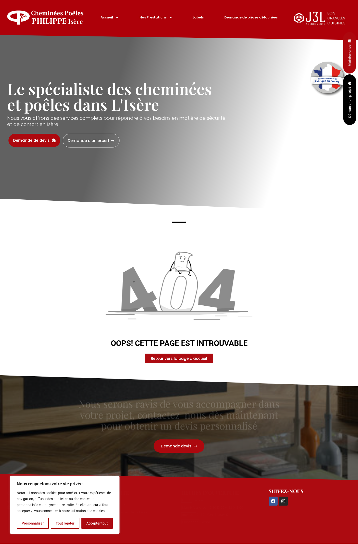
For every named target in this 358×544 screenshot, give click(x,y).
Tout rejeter (65, 523)
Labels (198, 17)
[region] (64, 505)
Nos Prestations (155, 17)
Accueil (110, 17)
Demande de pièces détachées (251, 17)
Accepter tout (97, 523)
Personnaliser (33, 523)
